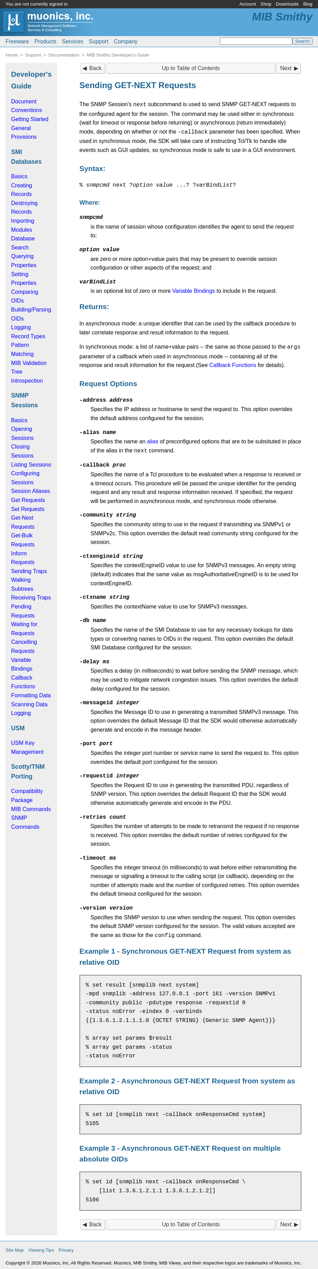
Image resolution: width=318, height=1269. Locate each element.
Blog (307, 4)
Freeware (17, 41)
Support (98, 41)
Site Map (15, 1246)
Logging (21, 327)
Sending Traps (29, 571)
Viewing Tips (41, 1246)
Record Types (28, 336)
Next (286, 68)
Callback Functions (232, 363)
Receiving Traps (31, 598)
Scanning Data (29, 704)
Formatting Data (31, 695)
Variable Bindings (193, 289)
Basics (19, 176)
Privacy (66, 1246)
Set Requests (27, 509)
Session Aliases (30, 491)
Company (125, 41)
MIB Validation (28, 363)
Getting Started (30, 119)
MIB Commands (31, 809)
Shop (265, 4)
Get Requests (28, 500)
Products (46, 41)
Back (95, 68)
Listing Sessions (31, 465)
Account (247, 4)
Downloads (287, 4)
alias (152, 439)
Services (72, 41)
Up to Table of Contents (191, 68)
